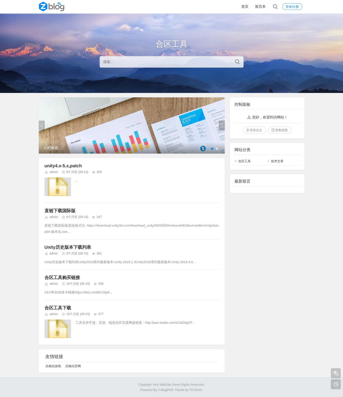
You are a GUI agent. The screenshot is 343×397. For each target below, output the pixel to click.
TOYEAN (195, 390)
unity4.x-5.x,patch (63, 165)
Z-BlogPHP (165, 390)
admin (54, 172)
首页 (244, 6)
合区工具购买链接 (62, 277)
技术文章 (277, 161)
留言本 (260, 6)
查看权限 (281, 130)
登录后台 (256, 130)
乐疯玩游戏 (53, 366)
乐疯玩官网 (73, 366)
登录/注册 (292, 6)
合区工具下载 (58, 307)
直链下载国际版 (60, 210)
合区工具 (244, 161)
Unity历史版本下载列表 (68, 247)
